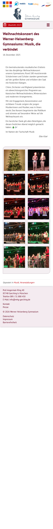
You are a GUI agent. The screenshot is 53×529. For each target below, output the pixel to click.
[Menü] (48, 25)
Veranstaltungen (27, 282)
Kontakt (6, 304)
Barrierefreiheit (10, 322)
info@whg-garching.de (19, 299)
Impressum (8, 319)
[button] (12, 25)
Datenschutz (8, 316)
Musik (16, 282)
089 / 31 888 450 (17, 296)
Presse (5, 307)
